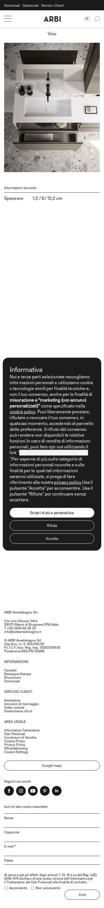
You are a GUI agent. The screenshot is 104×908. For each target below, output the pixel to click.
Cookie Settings (16, 751)
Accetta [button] (52, 538)
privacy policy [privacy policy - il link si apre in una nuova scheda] (67, 482)
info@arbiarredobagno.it (22, 631)
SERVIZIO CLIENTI (18, 691)
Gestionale (30, 5)
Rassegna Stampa (17, 673)
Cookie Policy (14, 741)
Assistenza (12, 700)
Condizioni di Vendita (20, 737)
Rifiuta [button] (52, 525)
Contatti (10, 670)
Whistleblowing (16, 748)
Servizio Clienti (52, 5)
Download (12, 5)
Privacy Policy (14, 744)
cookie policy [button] (22, 411)
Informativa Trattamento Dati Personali (22, 732)
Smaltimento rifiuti (18, 711)
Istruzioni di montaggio (21, 703)
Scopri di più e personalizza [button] (52, 512)
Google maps (52, 765)
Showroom (12, 677)
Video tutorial (14, 707)
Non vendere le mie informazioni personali (54, 452)
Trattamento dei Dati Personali (29, 882)
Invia (82, 894)
